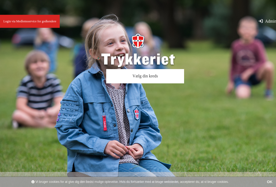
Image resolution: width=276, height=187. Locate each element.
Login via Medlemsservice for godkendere (29, 21)
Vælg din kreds (145, 76)
